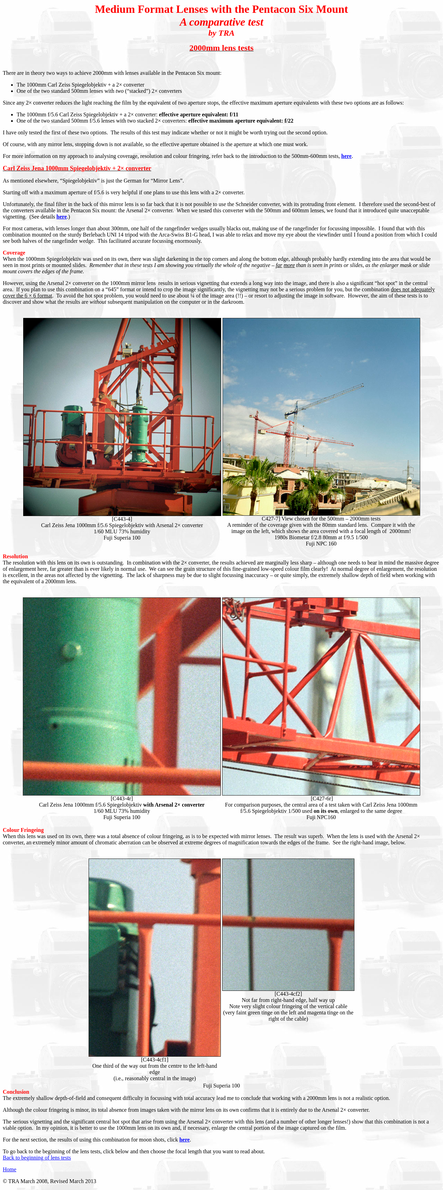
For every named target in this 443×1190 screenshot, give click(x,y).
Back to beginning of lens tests (37, 1158)
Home (9, 1169)
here (346, 156)
